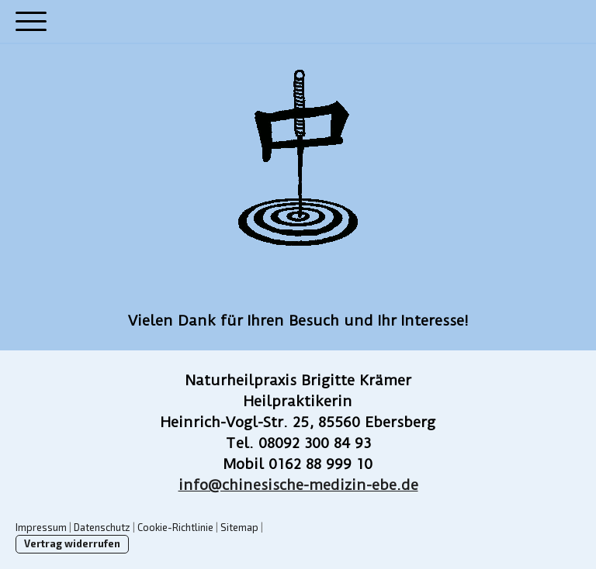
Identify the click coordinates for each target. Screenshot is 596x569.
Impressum (41, 527)
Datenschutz (102, 527)
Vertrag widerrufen (72, 543)
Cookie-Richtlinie (175, 527)
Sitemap (239, 527)
